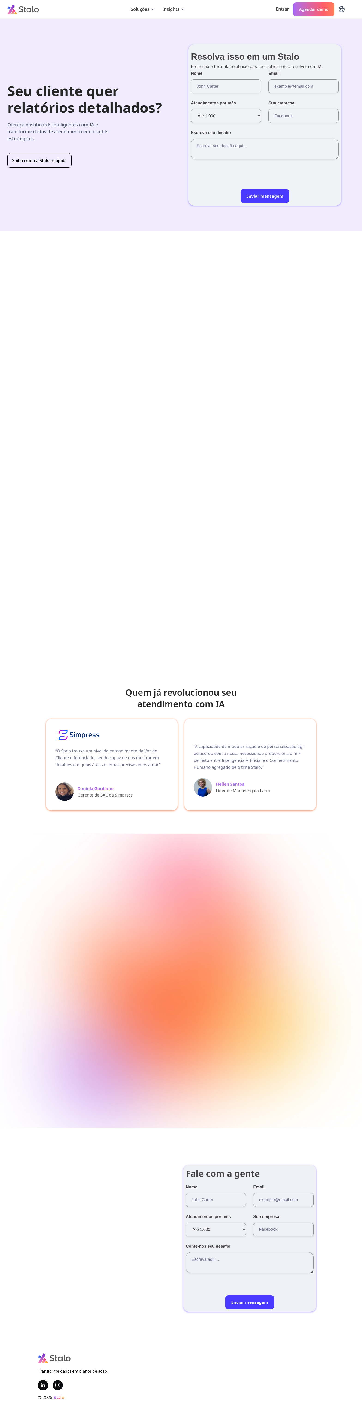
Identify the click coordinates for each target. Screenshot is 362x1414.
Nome (196, 73)
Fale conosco (146, 916)
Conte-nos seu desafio (208, 1246)
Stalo (59, 1397)
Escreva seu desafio (211, 132)
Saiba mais (271, 657)
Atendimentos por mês (213, 103)
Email (274, 73)
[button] (143, 9)
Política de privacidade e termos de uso (181, 1409)
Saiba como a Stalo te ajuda (39, 160)
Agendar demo (314, 9)
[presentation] (226, 178)
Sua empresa (281, 103)
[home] (23, 9)
